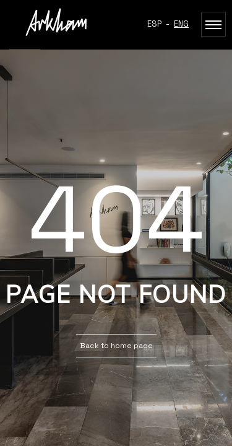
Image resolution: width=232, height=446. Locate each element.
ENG (181, 24)
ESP (154, 24)
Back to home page (116, 346)
